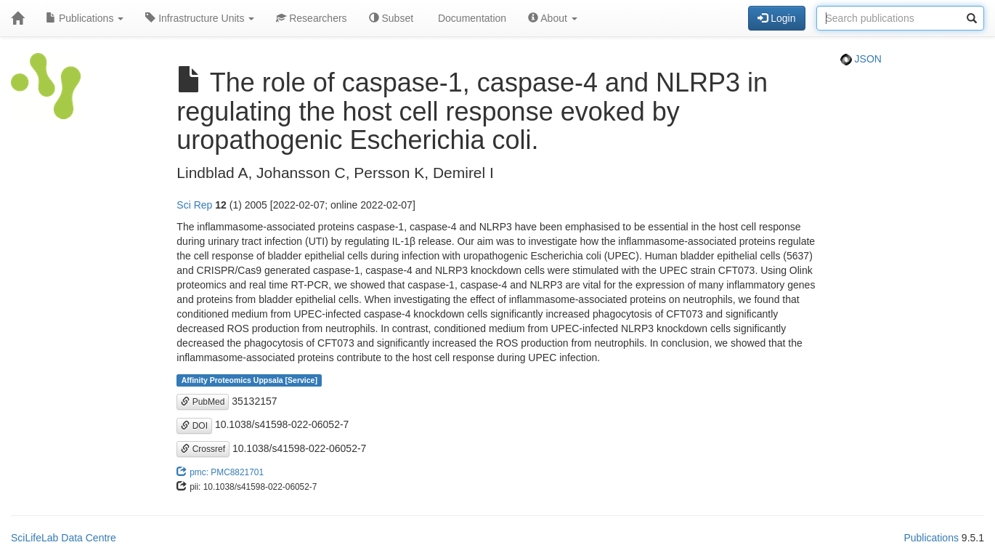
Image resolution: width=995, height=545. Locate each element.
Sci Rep (194, 205)
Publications (84, 18)
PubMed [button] (202, 402)
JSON (861, 59)
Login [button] (776, 18)
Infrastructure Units (199, 18)
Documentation (470, 18)
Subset (391, 18)
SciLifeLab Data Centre (63, 538)
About (552, 18)
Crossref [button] (203, 449)
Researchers (311, 18)
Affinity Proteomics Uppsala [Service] (249, 380)
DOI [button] (194, 426)
